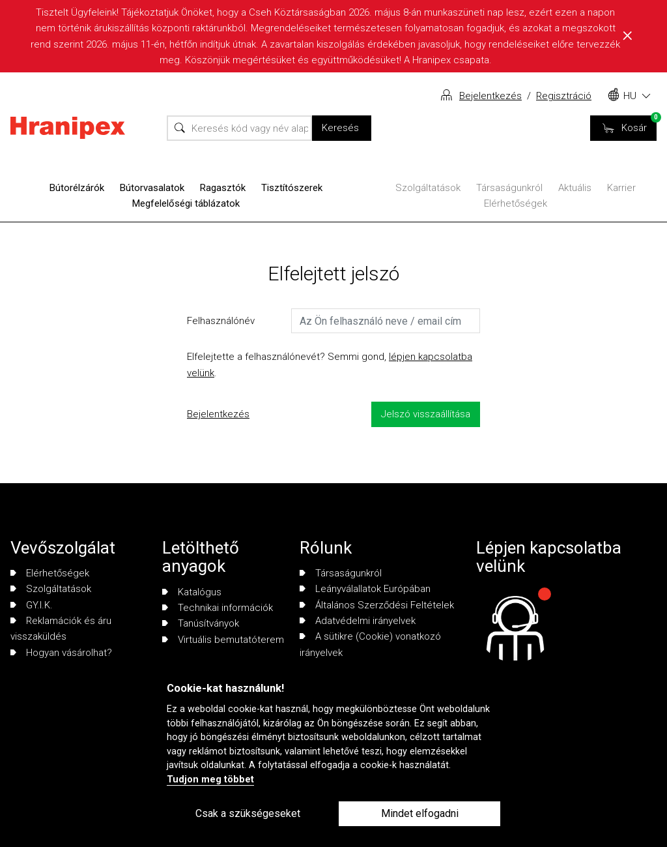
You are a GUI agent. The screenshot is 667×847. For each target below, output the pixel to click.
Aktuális (574, 188)
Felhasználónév (221, 321)
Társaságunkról (509, 188)
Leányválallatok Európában (365, 589)
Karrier (621, 188)
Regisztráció (563, 96)
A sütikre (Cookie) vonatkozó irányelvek (370, 644)
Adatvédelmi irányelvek (358, 621)
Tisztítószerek (291, 188)
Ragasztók (223, 188)
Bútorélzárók (77, 188)
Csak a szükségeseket (247, 813)
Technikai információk (217, 608)
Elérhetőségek (515, 203)
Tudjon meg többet (210, 779)
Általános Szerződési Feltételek (377, 605)
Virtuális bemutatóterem (223, 640)
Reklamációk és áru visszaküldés (60, 628)
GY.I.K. (31, 605)
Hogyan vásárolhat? (61, 653)
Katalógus (191, 592)
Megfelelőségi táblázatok (186, 203)
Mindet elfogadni (420, 813)
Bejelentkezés (490, 96)
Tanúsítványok (200, 623)
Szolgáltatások (428, 188)
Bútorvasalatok (152, 188)
